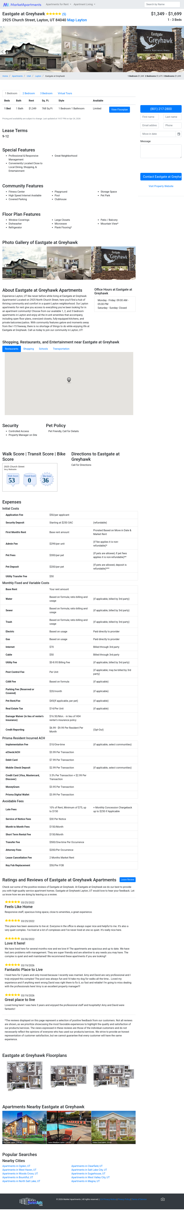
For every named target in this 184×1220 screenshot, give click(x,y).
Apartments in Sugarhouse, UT (88, 1173)
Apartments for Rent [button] (57, 4)
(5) (64, 14)
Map (70, 20)
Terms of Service (139, 1199)
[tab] (11, 93)
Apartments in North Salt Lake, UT (21, 1181)
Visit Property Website (161, 186)
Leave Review (127, 879)
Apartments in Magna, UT (85, 1181)
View (119, 109)
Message (145, 141)
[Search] (162, 4)
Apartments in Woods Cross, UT (20, 1173)
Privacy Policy (124, 1199)
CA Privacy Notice (108, 1199)
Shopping (28, 348)
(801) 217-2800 (161, 109)
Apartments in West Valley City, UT (90, 1177)
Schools (43, 348)
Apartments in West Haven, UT (19, 1169)
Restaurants (11, 348)
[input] (158, 134)
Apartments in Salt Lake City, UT (89, 1169)
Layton (81, 20)
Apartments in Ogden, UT (16, 1166)
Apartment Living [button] (83, 4)
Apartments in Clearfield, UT (87, 1166)
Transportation (61, 348)
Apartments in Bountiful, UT (17, 1177)
